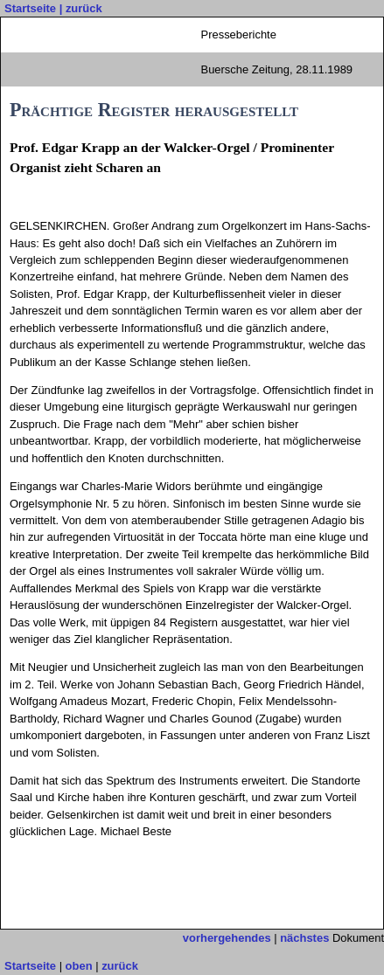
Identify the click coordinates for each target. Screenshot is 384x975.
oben (79, 965)
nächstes (304, 937)
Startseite (30, 8)
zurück (84, 8)
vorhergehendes (227, 937)
